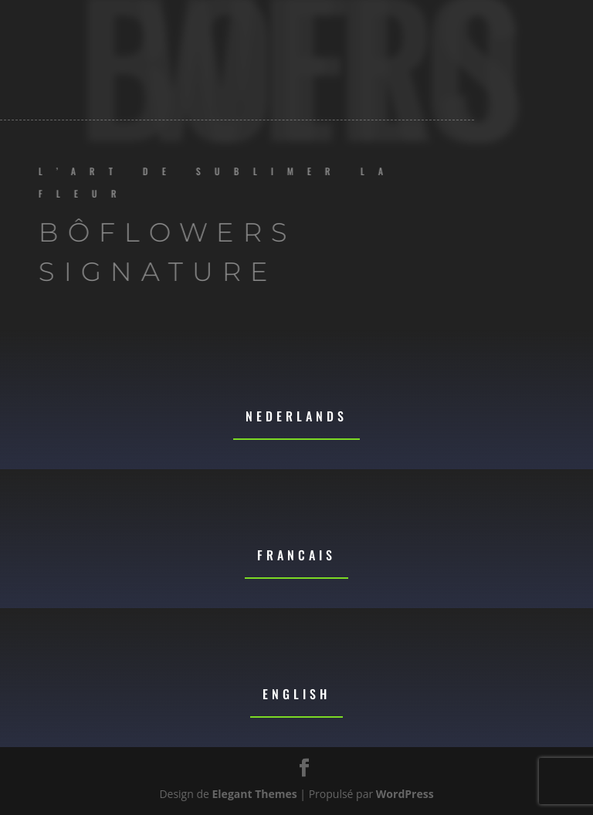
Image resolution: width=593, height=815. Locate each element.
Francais (296, 555)
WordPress (405, 793)
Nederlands (296, 416)
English (296, 694)
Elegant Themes (254, 793)
